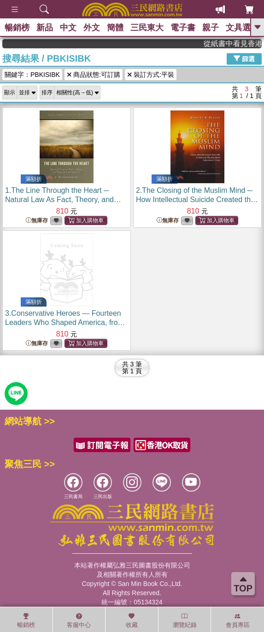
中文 (68, 27)
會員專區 (238, 620)
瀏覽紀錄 (185, 620)
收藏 (132, 620)
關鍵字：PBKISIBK (32, 74)
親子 (210, 27)
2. (197, 199)
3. (65, 322)
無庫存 (37, 221)
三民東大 (147, 27)
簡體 (115, 27)
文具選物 (242, 27)
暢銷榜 (17, 27)
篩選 (244, 58)
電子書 (182, 27)
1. (63, 199)
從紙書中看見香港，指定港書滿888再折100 (236, 43)
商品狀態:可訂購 (93, 74)
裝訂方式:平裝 (150, 74)
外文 (91, 27)
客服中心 (79, 620)
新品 (44, 27)
